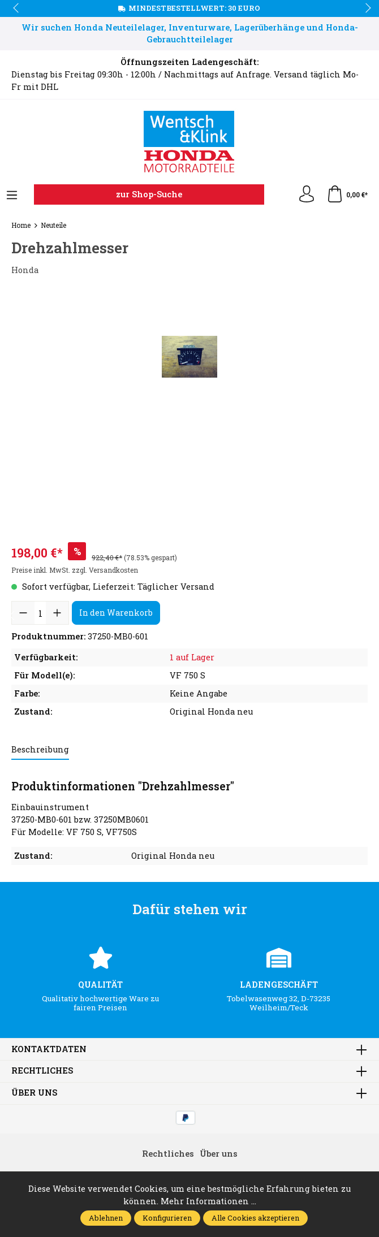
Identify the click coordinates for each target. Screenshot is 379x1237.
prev (17, 8)
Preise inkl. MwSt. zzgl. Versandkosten (74, 569)
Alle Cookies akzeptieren (255, 1217)
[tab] (40, 750)
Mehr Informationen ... (208, 1201)
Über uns (34, 1093)
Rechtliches (42, 1071)
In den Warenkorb (116, 612)
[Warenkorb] (347, 194)
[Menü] (12, 195)
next (365, 8)
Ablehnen (106, 1217)
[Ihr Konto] (306, 194)
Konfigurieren (167, 1217)
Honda (24, 270)
